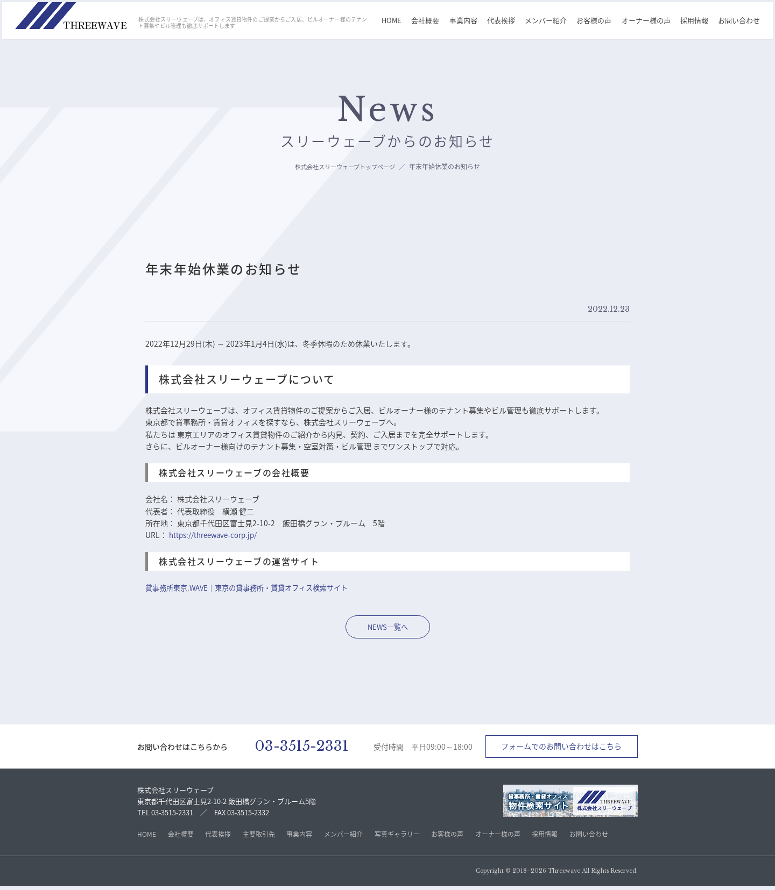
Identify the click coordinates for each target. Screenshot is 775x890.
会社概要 (427, 21)
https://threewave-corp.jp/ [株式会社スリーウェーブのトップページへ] (215, 534)
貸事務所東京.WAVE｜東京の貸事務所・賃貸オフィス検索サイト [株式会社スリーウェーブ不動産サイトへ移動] (254, 587)
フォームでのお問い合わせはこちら (561, 748)
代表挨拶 (503, 21)
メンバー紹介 (547, 21)
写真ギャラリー (397, 838)
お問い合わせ (741, 21)
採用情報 (696, 21)
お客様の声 (595, 21)
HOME (393, 21)
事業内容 (465, 21)
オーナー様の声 (647, 21)
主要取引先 (259, 838)
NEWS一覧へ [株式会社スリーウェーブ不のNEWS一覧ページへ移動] (387, 627)
